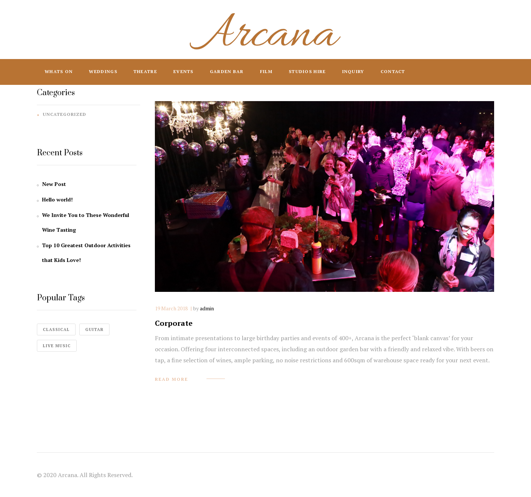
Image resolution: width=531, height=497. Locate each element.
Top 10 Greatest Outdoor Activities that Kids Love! (86, 252)
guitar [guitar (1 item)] (94, 329)
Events (183, 71)
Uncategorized (64, 114)
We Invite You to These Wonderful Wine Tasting (85, 222)
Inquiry (353, 71)
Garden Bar (227, 71)
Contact (393, 71)
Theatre (145, 71)
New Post (54, 183)
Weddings (103, 71)
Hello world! (57, 199)
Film (266, 71)
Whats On (59, 71)
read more (171, 379)
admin (207, 308)
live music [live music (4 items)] (57, 345)
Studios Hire (307, 71)
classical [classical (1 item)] (56, 329)
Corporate (173, 323)
